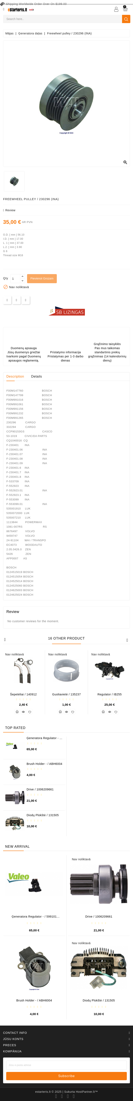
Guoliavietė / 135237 (66, 694)
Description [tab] (15, 376)
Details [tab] (36, 376)
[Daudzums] (15, 278)
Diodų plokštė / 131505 (43, 815)
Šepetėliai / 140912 (23, 694)
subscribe (66, 1076)
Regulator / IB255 (109, 694)
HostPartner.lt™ (87, 1091)
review (9, 210)
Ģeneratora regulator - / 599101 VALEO (44, 739)
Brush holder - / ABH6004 (44, 763)
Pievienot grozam (42, 278)
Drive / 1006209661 (40, 789)
